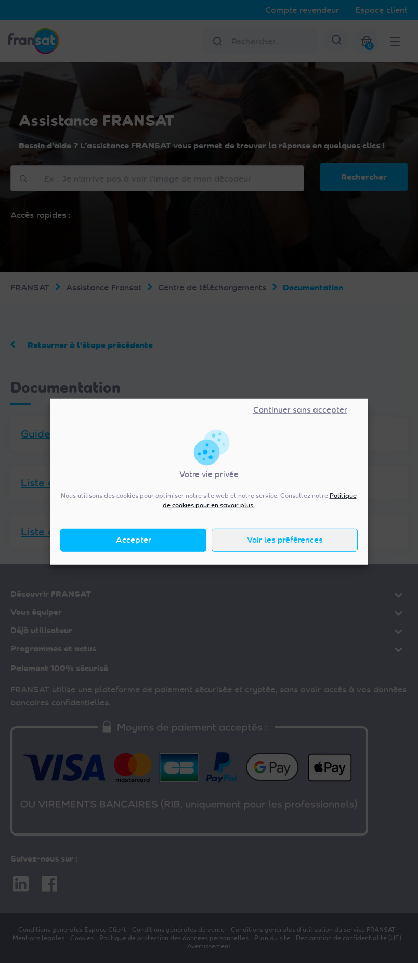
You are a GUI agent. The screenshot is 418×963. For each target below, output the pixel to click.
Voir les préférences (285, 540)
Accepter (133, 540)
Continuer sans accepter (300, 410)
